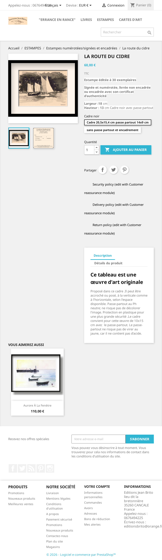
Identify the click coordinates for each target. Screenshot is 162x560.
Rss (31, 468)
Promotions (16, 493)
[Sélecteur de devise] (86, 5)
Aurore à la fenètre (37, 405)
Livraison (52, 493)
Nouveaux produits (21, 498)
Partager (102, 169)
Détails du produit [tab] (108, 263)
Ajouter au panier (126, 150)
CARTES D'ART (130, 19)
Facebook (13, 468)
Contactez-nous (57, 536)
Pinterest (124, 169)
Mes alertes (92, 524)
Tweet (113, 169)
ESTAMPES (105, 19)
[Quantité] (89, 150)
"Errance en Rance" (57, 19)
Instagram (50, 468)
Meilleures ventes (20, 504)
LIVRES (86, 19)
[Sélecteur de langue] (54, 5)
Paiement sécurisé (59, 519)
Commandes (93, 502)
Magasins (53, 547)
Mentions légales (58, 498)
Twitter (22, 468)
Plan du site (54, 541)
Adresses (90, 513)
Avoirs (88, 508)
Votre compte (97, 486)
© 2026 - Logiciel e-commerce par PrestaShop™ (81, 554)
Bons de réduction (97, 519)
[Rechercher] (127, 32)
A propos (52, 514)
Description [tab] (103, 255)
